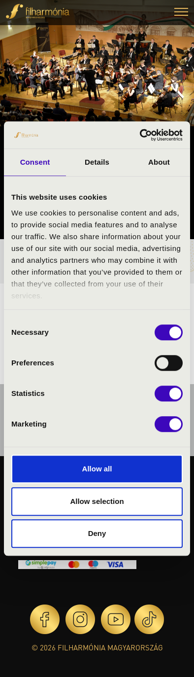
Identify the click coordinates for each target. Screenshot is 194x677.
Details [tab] (97, 162)
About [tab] (159, 162)
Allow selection (97, 501)
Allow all (97, 468)
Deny (97, 533)
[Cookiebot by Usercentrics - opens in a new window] (140, 135)
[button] (181, 13)
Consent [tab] (35, 162)
